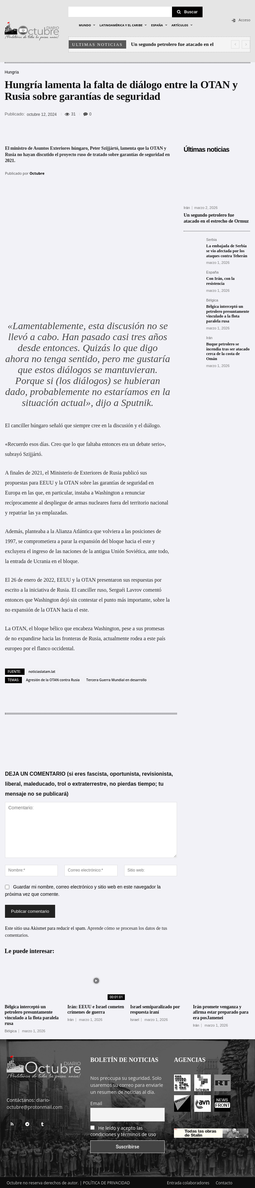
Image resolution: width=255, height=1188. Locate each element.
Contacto (224, 1182)
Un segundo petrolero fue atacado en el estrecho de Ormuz (216, 217)
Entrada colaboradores (188, 1182)
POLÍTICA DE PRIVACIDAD (106, 1182)
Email (96, 1102)
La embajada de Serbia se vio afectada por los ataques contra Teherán (228, 250)
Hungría (12, 72)
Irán (187, 208)
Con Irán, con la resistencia (220, 280)
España (212, 271)
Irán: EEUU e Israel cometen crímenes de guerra (95, 1008)
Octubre (37, 173)
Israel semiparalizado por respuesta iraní (155, 1008)
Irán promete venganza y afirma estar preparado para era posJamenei (220, 1011)
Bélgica (212, 299)
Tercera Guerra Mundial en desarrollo (116, 679)
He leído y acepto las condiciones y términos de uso (123, 1129)
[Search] (187, 12)
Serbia (211, 239)
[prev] (235, 44)
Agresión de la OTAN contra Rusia (53, 679)
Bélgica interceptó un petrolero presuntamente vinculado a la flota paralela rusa (227, 312)
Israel (134, 1019)
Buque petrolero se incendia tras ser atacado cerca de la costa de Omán (227, 349)
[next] (246, 44)
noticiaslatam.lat (42, 670)
